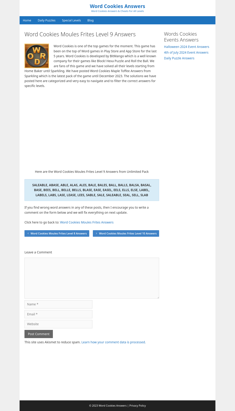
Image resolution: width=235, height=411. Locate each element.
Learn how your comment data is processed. (113, 342)
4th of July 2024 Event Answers (186, 52)
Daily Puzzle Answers (179, 58)
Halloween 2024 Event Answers (186, 47)
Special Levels (71, 20)
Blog (90, 20)
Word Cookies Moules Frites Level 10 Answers (128, 233)
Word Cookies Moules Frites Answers (87, 222)
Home (27, 20)
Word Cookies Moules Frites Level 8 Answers (59, 233)
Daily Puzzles (46, 20)
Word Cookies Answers (117, 6)
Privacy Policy (137, 405)
